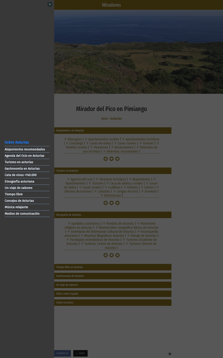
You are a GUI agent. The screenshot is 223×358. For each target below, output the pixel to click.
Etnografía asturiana (19, 181)
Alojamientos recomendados (25, 149)
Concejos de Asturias (19, 201)
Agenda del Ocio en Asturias (24, 156)
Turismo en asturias (19, 162)
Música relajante (16, 207)
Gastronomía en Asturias (22, 168)
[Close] (49, 4)
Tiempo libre (14, 194)
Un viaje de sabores (18, 188)
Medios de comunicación (22, 213)
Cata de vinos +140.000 (21, 175)
